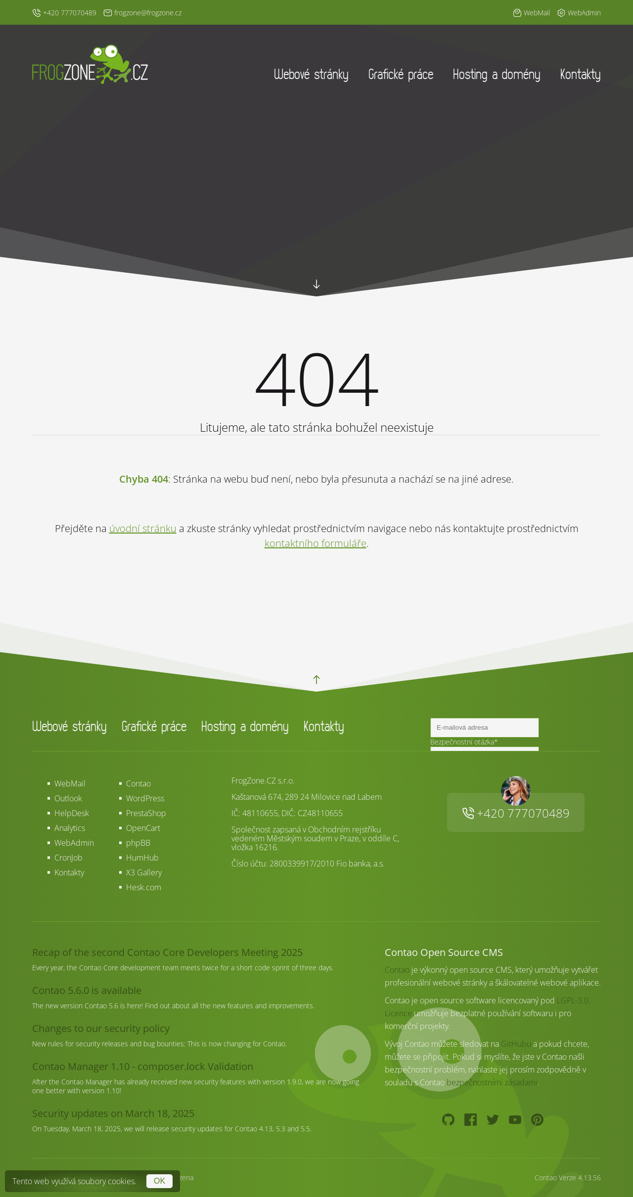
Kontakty (580, 74)
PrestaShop (146, 813)
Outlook (68, 798)
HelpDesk (71, 813)
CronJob (68, 857)
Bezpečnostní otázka (464, 741)
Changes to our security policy (101, 1028)
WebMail (70, 783)
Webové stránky (311, 74)
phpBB (138, 842)
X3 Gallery (144, 872)
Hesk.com (143, 887)
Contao (138, 783)
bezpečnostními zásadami (492, 1082)
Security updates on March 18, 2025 (113, 1113)
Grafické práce (400, 74)
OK (159, 1181)
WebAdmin (74, 842)
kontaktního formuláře (315, 543)
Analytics (69, 828)
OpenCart (143, 828)
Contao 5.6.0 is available (86, 990)
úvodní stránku (143, 528)
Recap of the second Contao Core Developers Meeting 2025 (167, 952)
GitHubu (516, 1043)
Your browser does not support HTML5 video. (316, 222)
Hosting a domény (497, 74)
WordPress (145, 798)
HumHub (142, 857)
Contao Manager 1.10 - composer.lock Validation (142, 1066)
